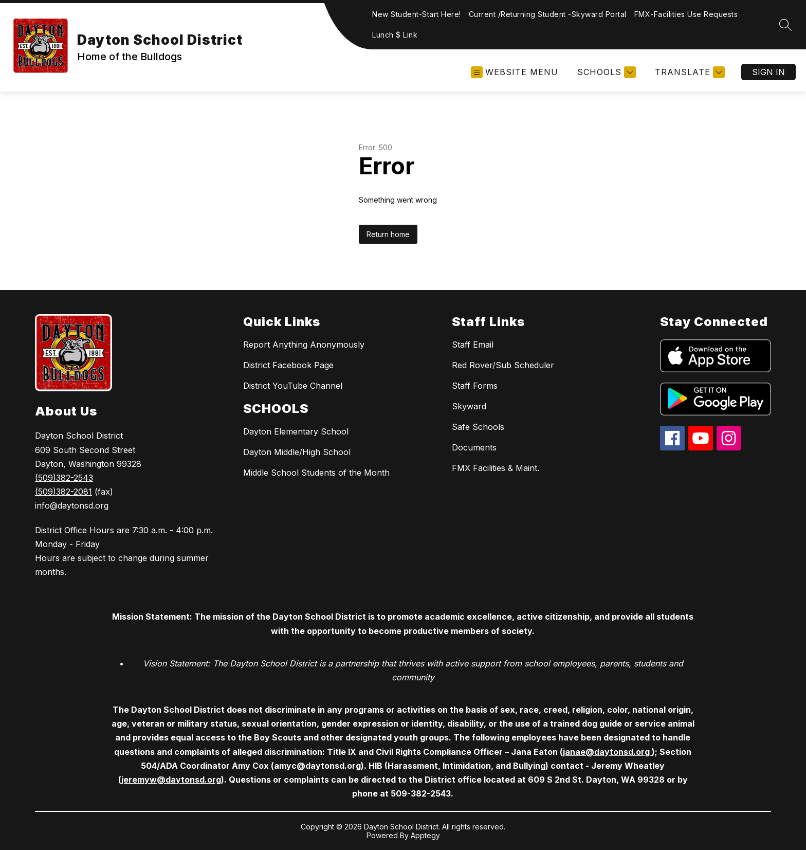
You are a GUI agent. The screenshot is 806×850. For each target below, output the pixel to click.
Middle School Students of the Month (316, 472)
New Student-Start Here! (416, 14)
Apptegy (425, 835)
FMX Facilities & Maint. (495, 468)
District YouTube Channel (292, 386)
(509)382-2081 (63, 491)
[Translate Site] (688, 72)
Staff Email (472, 344)
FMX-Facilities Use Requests (686, 14)
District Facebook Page (288, 365)
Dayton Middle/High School (297, 452)
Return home (388, 234)
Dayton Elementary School (296, 431)
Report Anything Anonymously (303, 344)
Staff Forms (475, 386)
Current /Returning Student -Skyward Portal (548, 14)
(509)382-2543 (64, 478)
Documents (474, 447)
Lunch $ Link (394, 34)
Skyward (469, 406)
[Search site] (785, 25)
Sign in (768, 72)
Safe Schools (478, 427)
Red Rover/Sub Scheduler (503, 365)
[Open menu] (514, 72)
